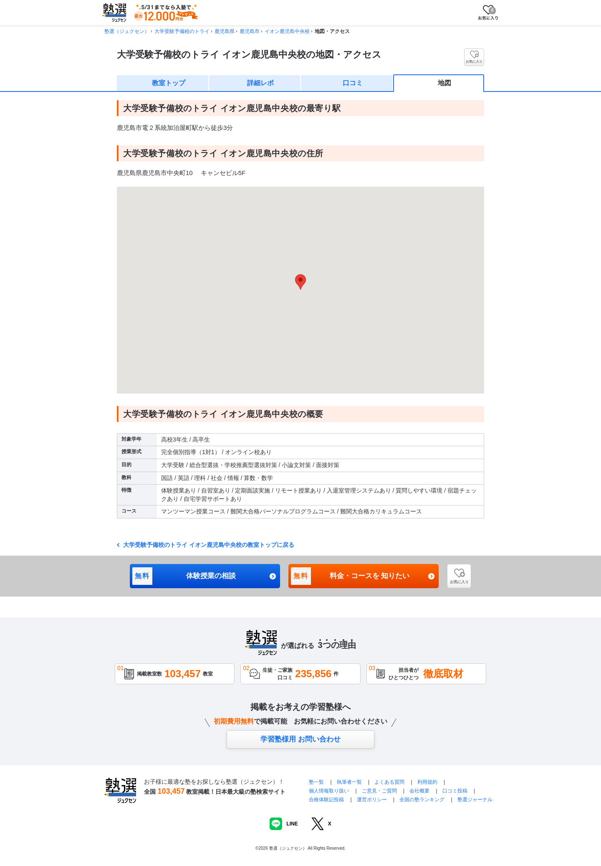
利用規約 (427, 782)
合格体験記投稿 (326, 800)
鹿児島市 (250, 31)
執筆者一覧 (349, 782)
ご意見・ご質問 (379, 791)
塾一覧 (316, 782)
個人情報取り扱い (329, 791)
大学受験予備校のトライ (182, 31)
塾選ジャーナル (474, 800)
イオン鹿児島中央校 (287, 31)
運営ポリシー (372, 800)
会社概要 (419, 791)
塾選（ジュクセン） (126, 31)
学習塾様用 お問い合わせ (300, 739)
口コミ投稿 (454, 791)
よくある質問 (390, 782)
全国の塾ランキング (421, 800)
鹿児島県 (225, 31)
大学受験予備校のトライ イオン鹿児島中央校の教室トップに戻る (207, 544)
